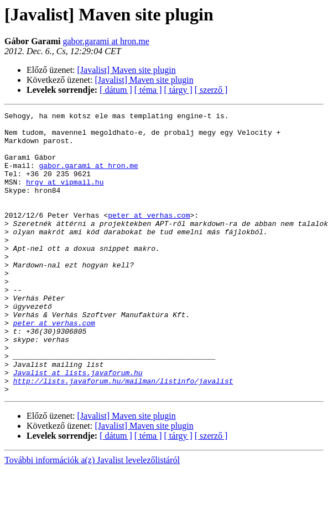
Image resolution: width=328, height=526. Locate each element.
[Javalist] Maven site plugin (126, 70)
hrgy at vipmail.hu (64, 197)
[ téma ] (148, 89)
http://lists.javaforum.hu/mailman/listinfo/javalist (123, 435)
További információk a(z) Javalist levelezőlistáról (92, 516)
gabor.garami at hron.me (106, 41)
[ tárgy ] (178, 89)
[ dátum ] (116, 89)
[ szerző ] (211, 89)
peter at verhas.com (149, 236)
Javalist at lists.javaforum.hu (78, 425)
